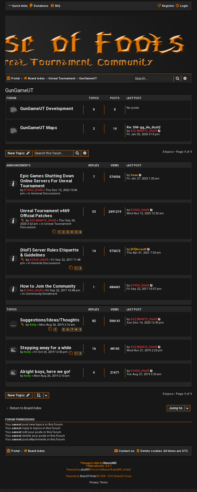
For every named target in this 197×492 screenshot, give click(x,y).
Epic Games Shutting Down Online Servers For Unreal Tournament (47, 180)
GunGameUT (19, 90)
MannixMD (110, 463)
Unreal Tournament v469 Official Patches (44, 213)
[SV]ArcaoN (138, 249)
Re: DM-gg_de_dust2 (144, 127)
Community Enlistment (41, 294)
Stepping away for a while (45, 347)
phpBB (85, 469)
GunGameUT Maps (38, 127)
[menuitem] (38, 6)
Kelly (33, 324)
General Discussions (45, 193)
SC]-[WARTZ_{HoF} (144, 131)
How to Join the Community (47, 286)
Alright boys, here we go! (45, 371)
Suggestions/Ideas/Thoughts (49, 320)
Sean (134, 175)
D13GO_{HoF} (33, 190)
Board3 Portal (88, 476)
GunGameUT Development (46, 108)
